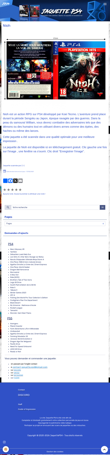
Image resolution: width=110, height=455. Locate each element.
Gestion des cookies (55, 452)
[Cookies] (6, 449)
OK (102, 207)
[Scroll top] (104, 449)
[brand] (6, 4)
